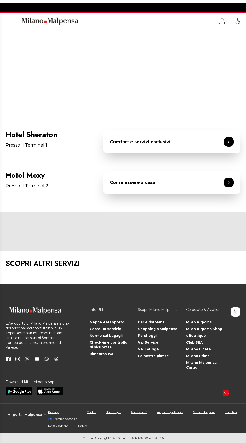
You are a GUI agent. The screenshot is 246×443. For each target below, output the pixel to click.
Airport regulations (170, 412)
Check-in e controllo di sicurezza (108, 344)
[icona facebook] (8, 359)
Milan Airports (199, 322)
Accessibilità (139, 412)
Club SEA (194, 342)
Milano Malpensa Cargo (201, 365)
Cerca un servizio (105, 329)
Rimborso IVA (102, 354)
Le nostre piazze (153, 356)
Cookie (91, 412)
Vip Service (148, 342)
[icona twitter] (27, 359)
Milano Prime (198, 356)
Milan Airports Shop (204, 329)
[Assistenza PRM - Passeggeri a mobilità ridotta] (237, 21)
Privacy (53, 412)
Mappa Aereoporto (107, 322)
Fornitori (231, 412)
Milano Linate (198, 349)
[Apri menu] (11, 21)
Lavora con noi (58, 425)
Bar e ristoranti (151, 322)
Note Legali (113, 412)
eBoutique (196, 335)
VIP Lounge (148, 349)
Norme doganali (204, 412)
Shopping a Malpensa (157, 329)
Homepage (13, 34)
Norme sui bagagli (106, 335)
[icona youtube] (37, 359)
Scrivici (82, 425)
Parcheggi (147, 335)
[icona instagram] (17, 359)
